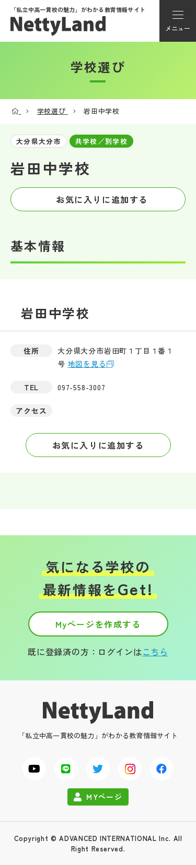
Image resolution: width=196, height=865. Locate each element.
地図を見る (87, 363)
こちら (155, 651)
